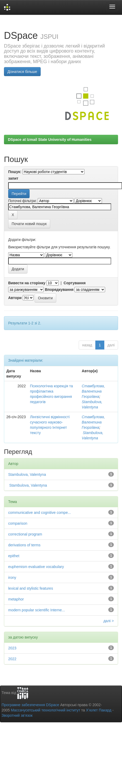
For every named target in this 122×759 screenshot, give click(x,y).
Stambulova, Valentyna (27, 474)
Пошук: (14, 172)
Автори (15, 298)
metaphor (16, 599)
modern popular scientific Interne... (36, 610)
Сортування (75, 283)
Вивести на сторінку (26, 283)
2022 (12, 659)
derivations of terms (24, 545)
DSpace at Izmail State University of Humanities (50, 139)
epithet (13, 556)
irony (12, 577)
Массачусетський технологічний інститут (45, 710)
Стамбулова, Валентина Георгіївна (93, 391)
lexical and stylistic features (30, 588)
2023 (12, 648)
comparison (17, 523)
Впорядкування (59, 289)
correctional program (25, 534)
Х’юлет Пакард (98, 710)
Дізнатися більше (22, 71)
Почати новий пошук (29, 224)
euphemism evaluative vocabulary (36, 567)
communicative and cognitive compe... (39, 512)
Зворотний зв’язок (17, 715)
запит (13, 178)
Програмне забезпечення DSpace (30, 705)
